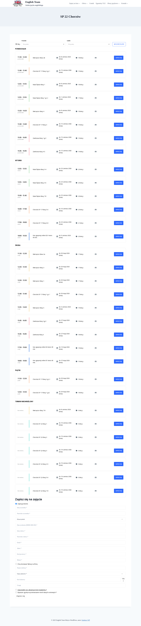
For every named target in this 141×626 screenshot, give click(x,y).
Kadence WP (86, 620)
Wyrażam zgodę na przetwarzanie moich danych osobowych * (37, 592)
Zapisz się (119, 58)
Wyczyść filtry (119, 44)
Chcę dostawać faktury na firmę (28, 564)
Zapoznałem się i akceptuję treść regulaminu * (32, 590)
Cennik (91, 3)
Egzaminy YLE (100, 3)
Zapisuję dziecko (23, 504)
